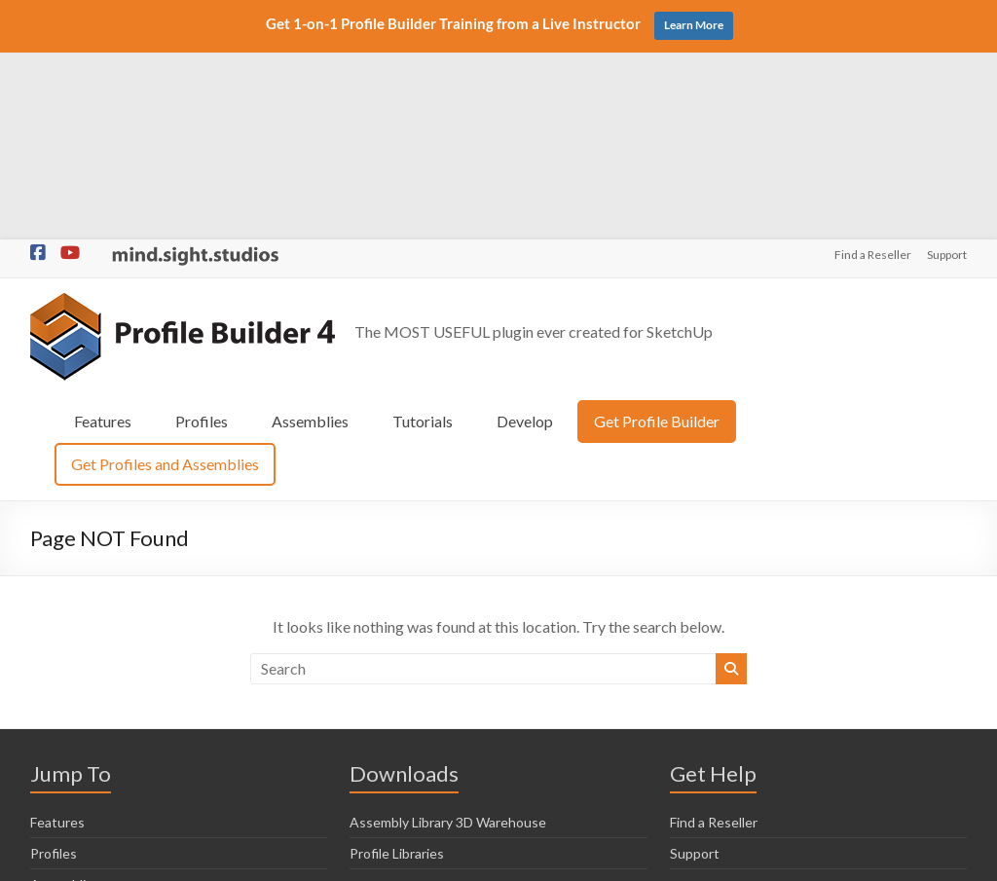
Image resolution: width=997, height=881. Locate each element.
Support (947, 67)
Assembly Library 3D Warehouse (448, 634)
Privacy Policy (597, 857)
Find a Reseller (872, 67)
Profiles (201, 233)
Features (102, 233)
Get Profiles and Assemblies (165, 276)
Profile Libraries (397, 665)
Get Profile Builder (657, 233)
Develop (525, 233)
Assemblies (310, 233)
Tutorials (422, 233)
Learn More (693, 25)
